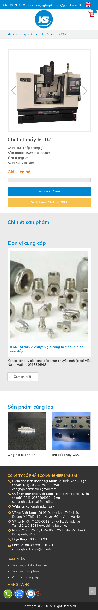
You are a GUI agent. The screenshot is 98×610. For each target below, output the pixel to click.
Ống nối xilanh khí (22, 455)
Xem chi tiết (22, 377)
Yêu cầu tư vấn (49, 191)
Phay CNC (60, 34)
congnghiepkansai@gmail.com (56, 5)
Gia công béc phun (25, 571)
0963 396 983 (11, 5)
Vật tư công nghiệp (25, 577)
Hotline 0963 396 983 (49, 202)
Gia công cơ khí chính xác (31, 34)
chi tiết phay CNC (66, 455)
